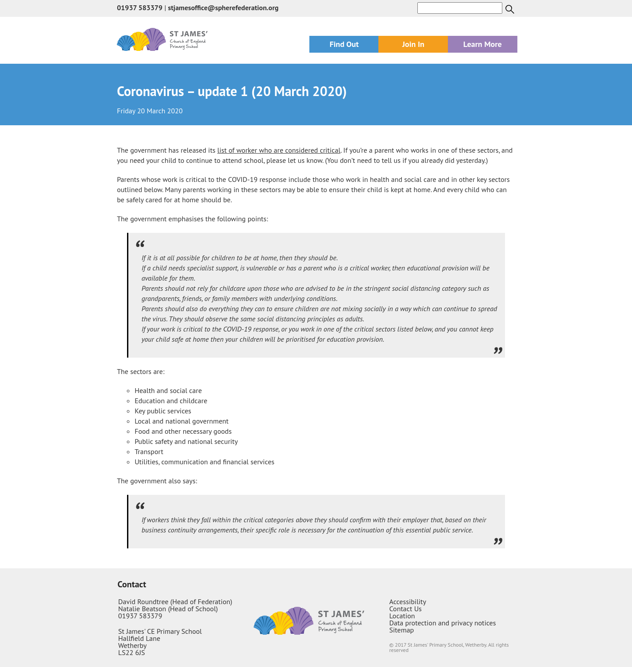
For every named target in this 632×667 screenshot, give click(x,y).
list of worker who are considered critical (278, 150)
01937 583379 (139, 7)
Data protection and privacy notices (442, 622)
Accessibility (407, 601)
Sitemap (401, 629)
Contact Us (405, 608)
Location (402, 615)
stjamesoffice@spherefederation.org (223, 7)
